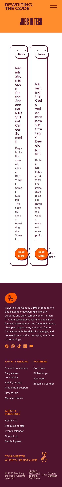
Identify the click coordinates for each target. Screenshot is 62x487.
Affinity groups (13, 382)
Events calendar (14, 430)
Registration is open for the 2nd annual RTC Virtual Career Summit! (18, 105)
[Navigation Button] (53, 6)
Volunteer (39, 378)
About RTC (11, 420)
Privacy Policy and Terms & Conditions (34, 475)
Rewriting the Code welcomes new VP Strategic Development (38, 119)
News (21, 54)
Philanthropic (41, 373)
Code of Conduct (52, 474)
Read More (21, 253)
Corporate (39, 368)
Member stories (14, 398)
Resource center (14, 425)
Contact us (11, 436)
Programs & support (16, 387)
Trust (44, 474)
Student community (16, 368)
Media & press (13, 441)
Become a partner (43, 383)
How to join (11, 392)
